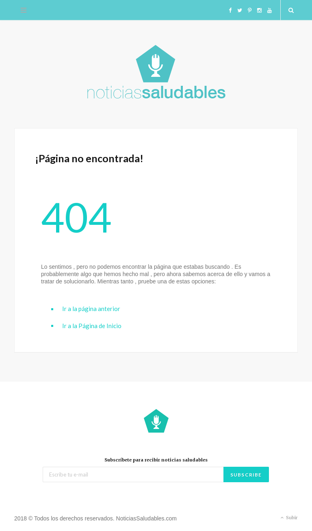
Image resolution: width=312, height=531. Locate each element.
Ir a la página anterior (91, 308)
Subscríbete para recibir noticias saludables (156, 460)
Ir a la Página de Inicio (91, 325)
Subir (288, 518)
